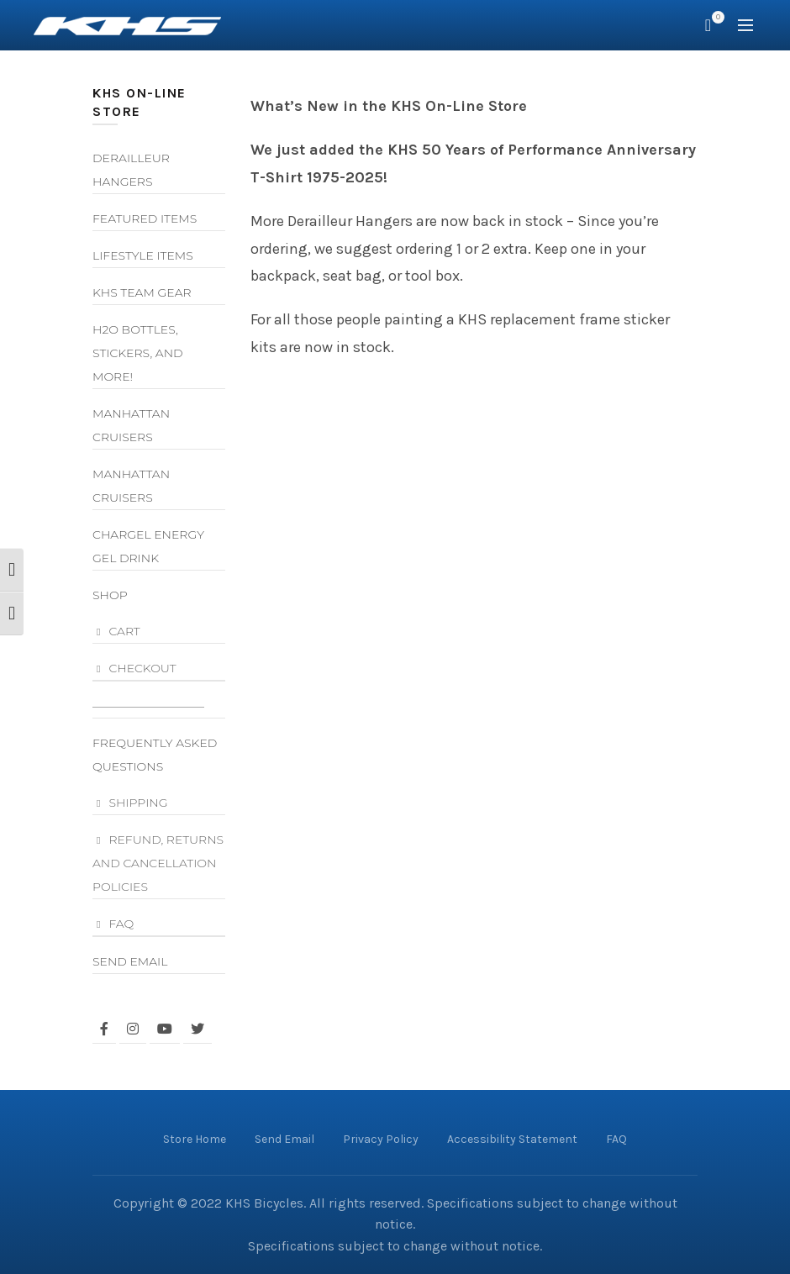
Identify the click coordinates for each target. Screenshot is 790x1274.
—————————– (148, 705)
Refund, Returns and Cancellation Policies (158, 863)
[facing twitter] (197, 1029)
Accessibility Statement (512, 1139)
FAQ (121, 923)
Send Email (129, 961)
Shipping (137, 802)
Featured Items (144, 218)
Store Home (194, 1139)
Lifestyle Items (142, 255)
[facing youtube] (165, 1029)
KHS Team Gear (142, 292)
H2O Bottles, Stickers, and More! (137, 353)
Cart (124, 631)
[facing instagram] (132, 1029)
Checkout (142, 668)
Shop (110, 595)
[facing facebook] (104, 1029)
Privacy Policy (381, 1139)
